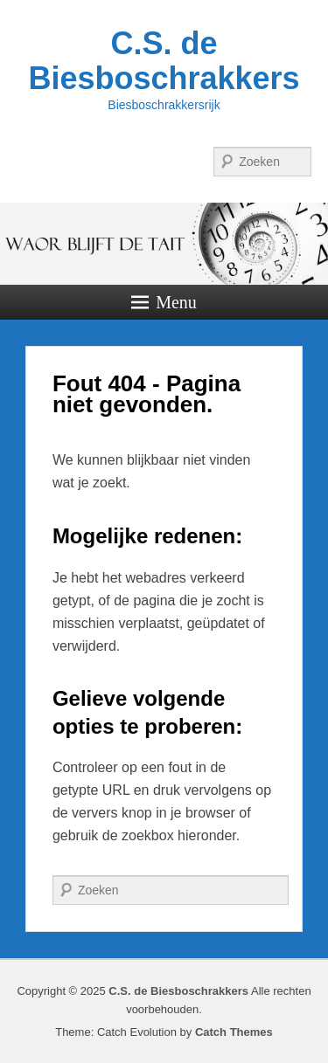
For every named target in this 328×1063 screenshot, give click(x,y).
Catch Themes (234, 1032)
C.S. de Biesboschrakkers (163, 60)
